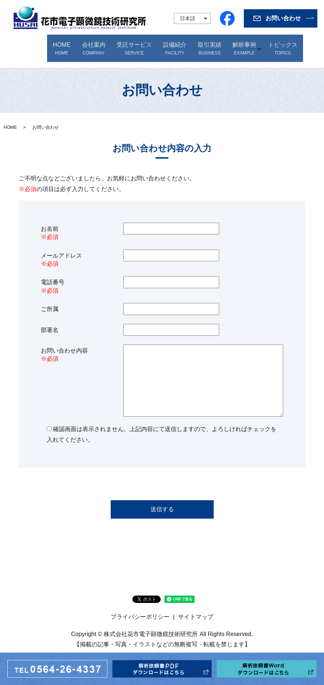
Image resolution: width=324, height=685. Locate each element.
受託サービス (134, 45)
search (308, 45)
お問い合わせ (283, 18)
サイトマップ (195, 610)
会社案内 (94, 45)
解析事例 (240, 45)
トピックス (283, 45)
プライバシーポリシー (140, 610)
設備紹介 (174, 45)
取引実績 (207, 45)
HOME (65, 45)
